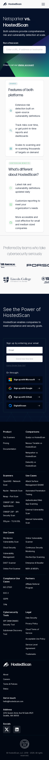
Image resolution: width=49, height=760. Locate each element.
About (5, 674)
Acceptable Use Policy (35, 639)
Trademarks (31, 654)
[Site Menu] (43, 4)
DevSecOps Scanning (35, 557)
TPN (5, 604)
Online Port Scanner (11, 568)
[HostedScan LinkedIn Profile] (16, 729)
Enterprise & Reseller (35, 563)
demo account (26, 65)
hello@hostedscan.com (13, 701)
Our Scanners (9, 437)
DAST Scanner (9, 563)
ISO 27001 (7, 587)
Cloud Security (9, 547)
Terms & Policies (10, 684)
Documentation (9, 449)
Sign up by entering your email (22, 343)
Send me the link (24, 358)
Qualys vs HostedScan (35, 437)
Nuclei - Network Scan (12, 491)
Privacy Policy (32, 623)
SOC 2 (6, 593)
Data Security (31, 618)
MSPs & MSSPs (32, 568)
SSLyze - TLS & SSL (11, 521)
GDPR (5, 599)
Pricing (6, 443)
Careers (6, 679)
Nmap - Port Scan (10, 496)
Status (5, 689)
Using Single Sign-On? (16, 365)
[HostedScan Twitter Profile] (6, 729)
